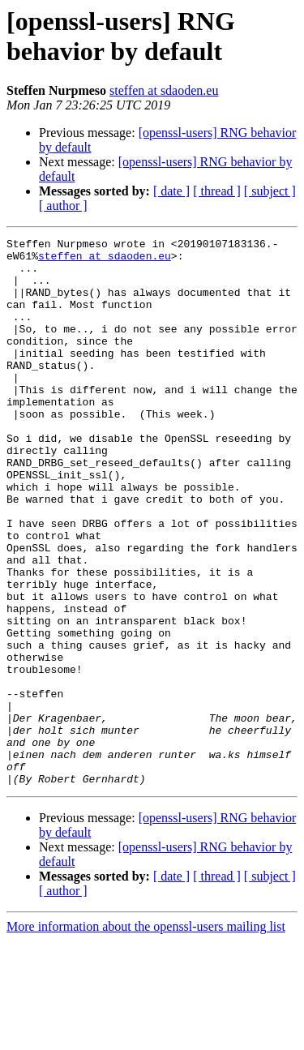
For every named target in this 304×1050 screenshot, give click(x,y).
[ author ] (63, 205)
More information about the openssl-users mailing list (145, 1036)
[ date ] (171, 191)
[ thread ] (217, 191)
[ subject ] (270, 191)
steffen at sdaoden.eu (163, 90)
